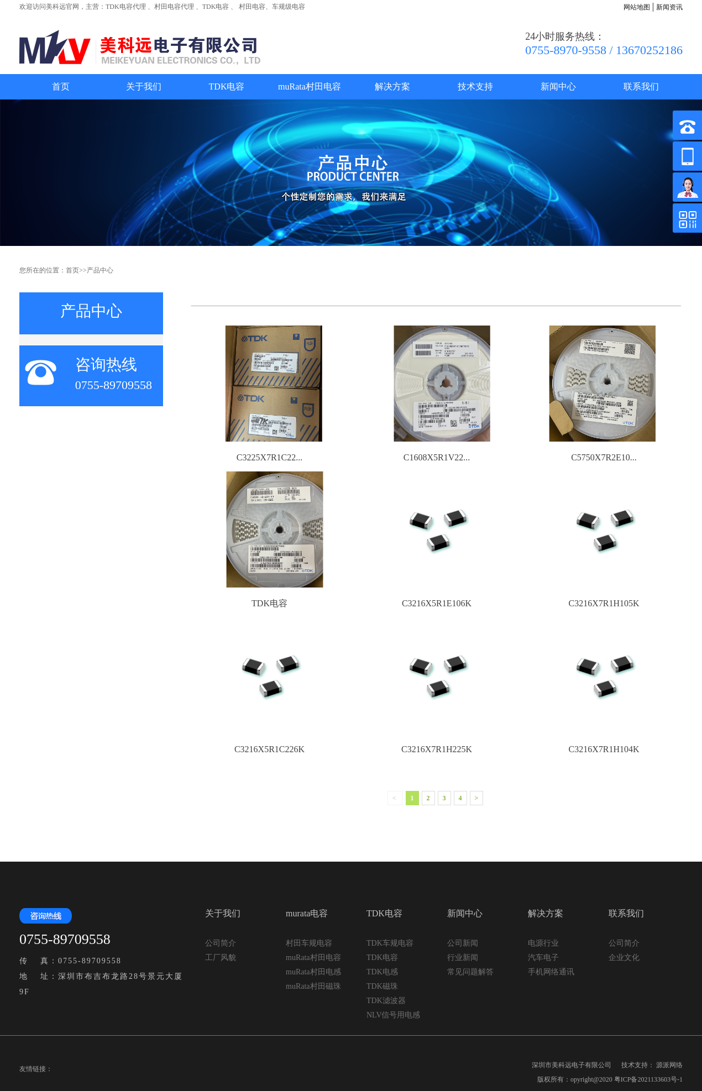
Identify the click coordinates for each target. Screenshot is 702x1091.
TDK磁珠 (382, 986)
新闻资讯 (669, 7)
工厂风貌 (220, 957)
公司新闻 (462, 943)
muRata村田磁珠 (313, 986)
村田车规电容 (309, 943)
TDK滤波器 (386, 1000)
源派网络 (669, 1065)
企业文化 (624, 957)
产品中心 (100, 270)
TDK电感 (382, 972)
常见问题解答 (470, 972)
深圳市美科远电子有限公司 (571, 1065)
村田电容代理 (174, 7)
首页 (61, 86)
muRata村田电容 (309, 86)
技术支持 (475, 86)
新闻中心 (558, 86)
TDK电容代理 (126, 7)
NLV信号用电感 (393, 1015)
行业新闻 (462, 957)
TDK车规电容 (389, 943)
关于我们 (143, 86)
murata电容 (307, 913)
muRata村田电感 (313, 972)
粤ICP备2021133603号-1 (648, 1079)
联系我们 (641, 86)
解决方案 (392, 86)
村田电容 (251, 7)
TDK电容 (215, 7)
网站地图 (637, 7)
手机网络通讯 (551, 972)
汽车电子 (543, 957)
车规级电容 (288, 7)
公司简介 (220, 943)
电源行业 (543, 943)
